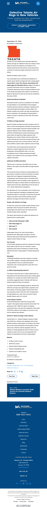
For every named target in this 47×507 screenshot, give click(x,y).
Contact (23, 452)
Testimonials (23, 446)
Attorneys (23, 422)
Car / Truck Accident (27, 365)
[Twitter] (20, 483)
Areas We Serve (23, 432)
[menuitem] (15, 501)
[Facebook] (17, 483)
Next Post (35, 376)
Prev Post (12, 376)
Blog (23, 442)
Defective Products (12, 368)
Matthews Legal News (13, 365)
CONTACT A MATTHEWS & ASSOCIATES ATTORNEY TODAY (24, 25)
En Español (23, 449)
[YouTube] (23, 483)
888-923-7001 (23, 414)
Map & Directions (23, 467)
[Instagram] (27, 483)
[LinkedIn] (30, 483)
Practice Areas (23, 425)
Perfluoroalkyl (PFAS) (23, 429)
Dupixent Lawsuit (23, 436)
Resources (23, 439)
